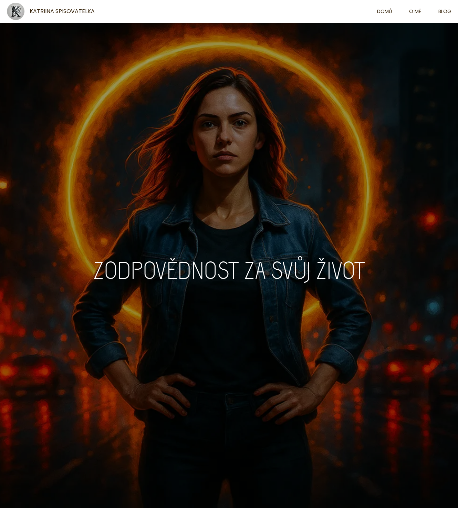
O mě (415, 11)
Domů (384, 11)
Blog (444, 11)
